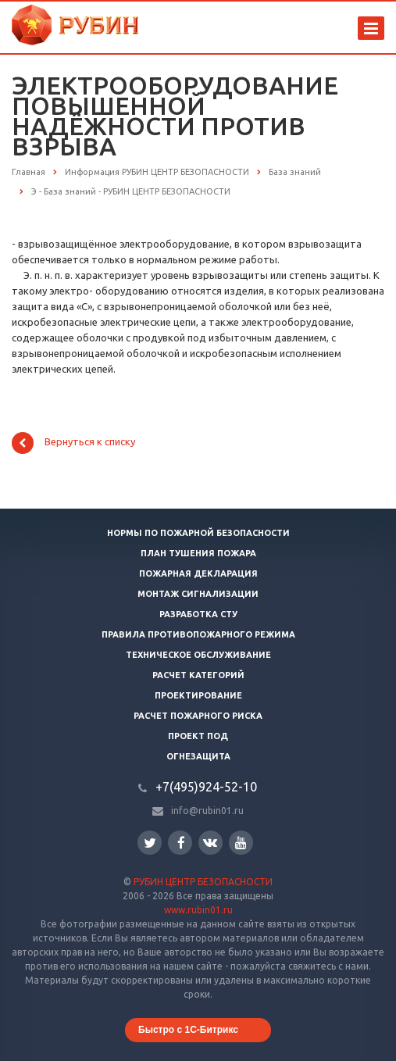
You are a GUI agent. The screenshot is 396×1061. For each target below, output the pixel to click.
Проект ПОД (198, 736)
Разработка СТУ (198, 614)
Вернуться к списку (73, 443)
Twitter (150, 842)
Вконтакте (210, 841)
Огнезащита (198, 756)
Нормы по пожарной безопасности (198, 533)
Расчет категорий (198, 675)
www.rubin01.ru (198, 910)
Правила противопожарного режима (198, 634)
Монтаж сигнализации (198, 593)
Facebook (181, 842)
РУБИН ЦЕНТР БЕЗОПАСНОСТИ (203, 882)
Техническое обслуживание (198, 654)
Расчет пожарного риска (198, 715)
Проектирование (198, 695)
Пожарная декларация (198, 573)
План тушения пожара (198, 553)
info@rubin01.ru (207, 811)
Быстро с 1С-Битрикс (188, 1029)
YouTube (241, 842)
